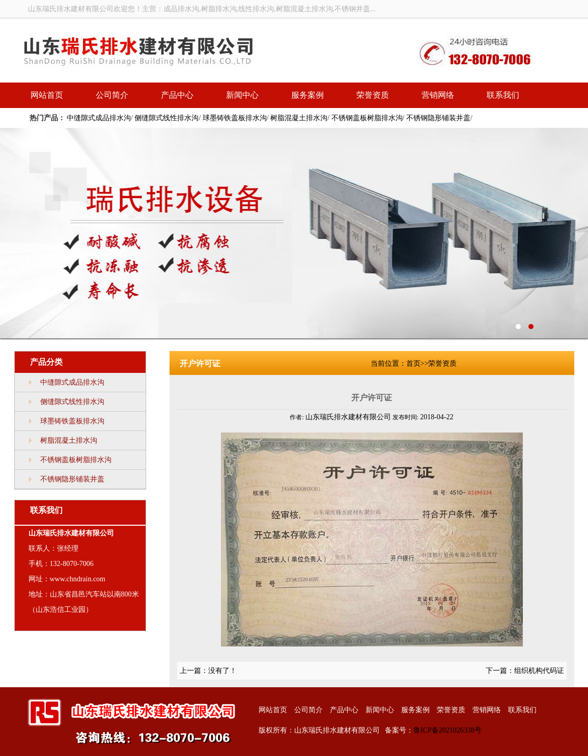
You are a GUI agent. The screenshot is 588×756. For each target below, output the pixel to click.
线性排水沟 (294, 233)
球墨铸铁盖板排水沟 (235, 118)
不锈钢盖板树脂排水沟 (367, 118)
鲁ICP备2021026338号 (447, 730)
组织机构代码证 (539, 670)
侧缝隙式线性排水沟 (166, 118)
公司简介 (112, 95)
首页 (413, 363)
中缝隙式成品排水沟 (99, 118)
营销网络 (438, 95)
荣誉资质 (372, 95)
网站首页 (47, 95)
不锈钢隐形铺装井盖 (438, 118)
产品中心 (177, 95)
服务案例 (307, 95)
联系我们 (503, 95)
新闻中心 (242, 95)
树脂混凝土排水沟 (298, 118)
